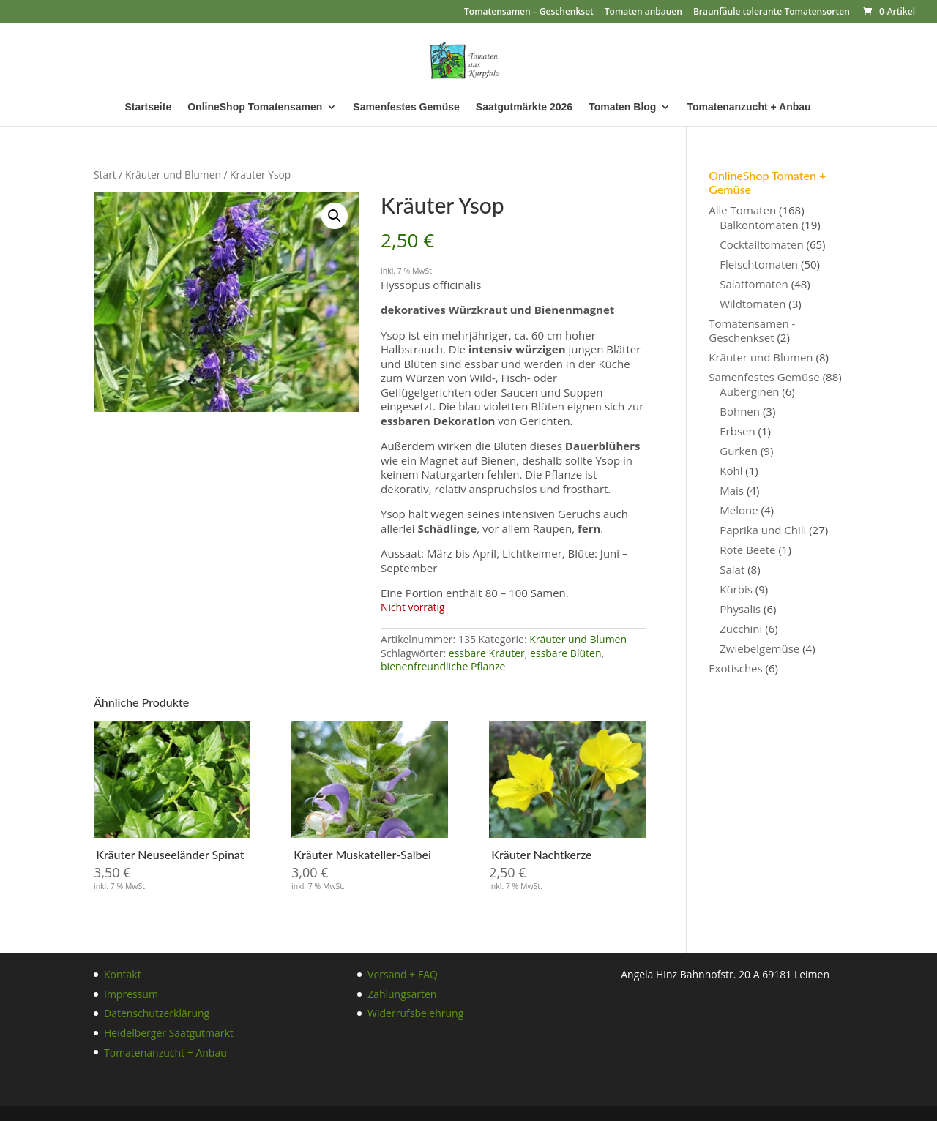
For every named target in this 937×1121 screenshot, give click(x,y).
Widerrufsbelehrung (415, 1013)
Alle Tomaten (742, 210)
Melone (739, 510)
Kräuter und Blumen (173, 174)
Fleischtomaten (759, 264)
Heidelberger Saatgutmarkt (169, 1033)
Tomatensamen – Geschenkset (529, 12)
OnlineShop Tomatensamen (254, 107)
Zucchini (741, 628)
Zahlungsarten (401, 994)
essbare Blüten (565, 653)
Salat (732, 569)
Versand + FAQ (402, 974)
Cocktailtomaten (761, 244)
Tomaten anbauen (643, 12)
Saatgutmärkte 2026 (524, 107)
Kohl (731, 470)
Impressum (131, 994)
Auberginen (749, 391)
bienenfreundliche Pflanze (443, 666)
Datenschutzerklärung (156, 1013)
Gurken (739, 450)
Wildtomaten (752, 303)
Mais (732, 490)
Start (105, 174)
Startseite (147, 107)
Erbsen (737, 431)
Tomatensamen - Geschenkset (752, 330)
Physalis (740, 608)
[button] (334, 216)
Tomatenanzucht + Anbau (748, 107)
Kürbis (736, 589)
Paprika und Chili (763, 529)
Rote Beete (747, 549)
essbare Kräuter (487, 653)
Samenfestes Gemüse (406, 107)
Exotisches (735, 668)
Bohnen (740, 411)
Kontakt (122, 974)
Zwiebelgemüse (759, 648)
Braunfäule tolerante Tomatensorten (771, 12)
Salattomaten (754, 284)
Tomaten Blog (622, 107)
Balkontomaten (759, 224)
